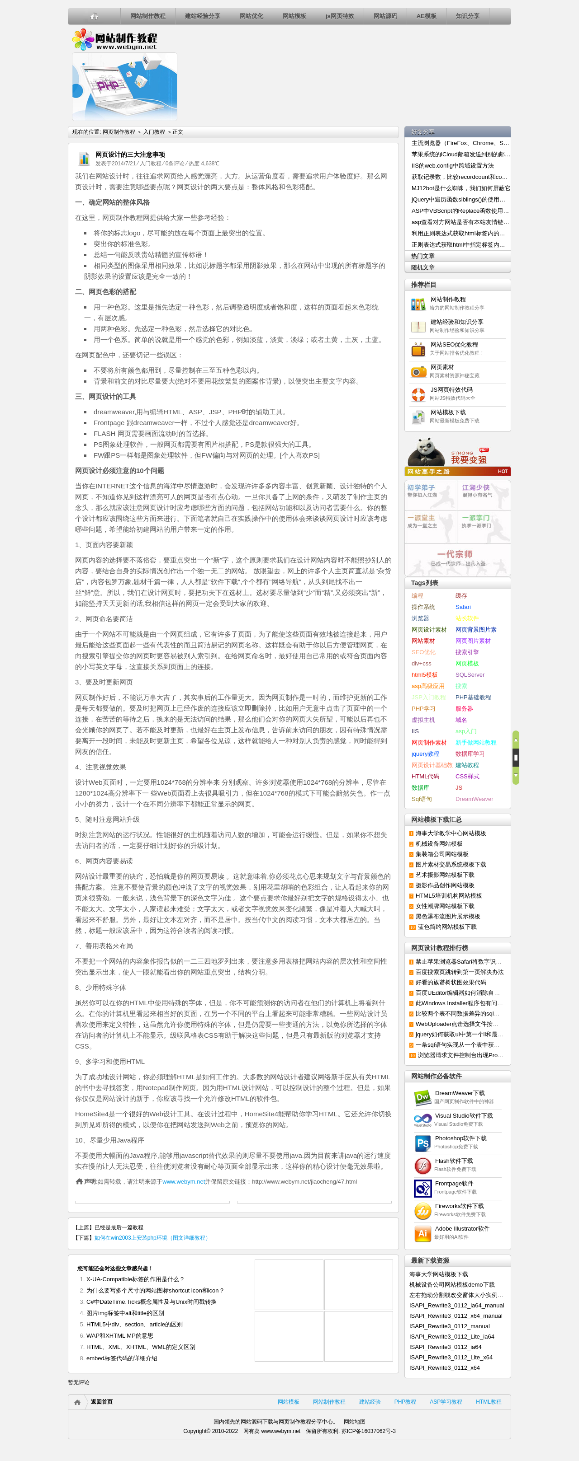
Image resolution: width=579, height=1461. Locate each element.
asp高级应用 (428, 686)
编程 (417, 595)
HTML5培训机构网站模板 (449, 895)
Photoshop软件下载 (461, 1138)
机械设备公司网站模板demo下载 (452, 1284)
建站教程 (467, 765)
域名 (461, 719)
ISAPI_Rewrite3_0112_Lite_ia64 (451, 1336)
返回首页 (102, 1402)
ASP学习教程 (446, 1402)
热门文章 (423, 256)
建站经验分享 (202, 16)
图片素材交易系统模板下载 (451, 864)
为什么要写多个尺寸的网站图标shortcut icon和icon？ (155, 1290)
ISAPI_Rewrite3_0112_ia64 (445, 1347)
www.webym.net (183, 1181)
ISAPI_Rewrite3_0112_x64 (444, 1367)
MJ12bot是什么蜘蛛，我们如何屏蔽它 (461, 188)
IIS (415, 731)
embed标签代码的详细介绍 (121, 1358)
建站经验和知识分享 (457, 321)
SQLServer (470, 674)
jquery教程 (425, 753)
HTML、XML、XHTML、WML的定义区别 (140, 1347)
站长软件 (467, 618)
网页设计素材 (429, 629)
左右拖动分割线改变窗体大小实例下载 (459, 1295)
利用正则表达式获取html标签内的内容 (461, 233)
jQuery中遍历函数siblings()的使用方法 (461, 199)
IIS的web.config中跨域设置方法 (453, 165)
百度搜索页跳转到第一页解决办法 (460, 972)
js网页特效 (340, 16)
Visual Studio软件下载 (464, 1115)
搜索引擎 (467, 652)
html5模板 (425, 674)
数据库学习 (470, 753)
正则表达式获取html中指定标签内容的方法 (461, 244)
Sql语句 (422, 799)
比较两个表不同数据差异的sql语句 (461, 1013)
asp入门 (466, 731)
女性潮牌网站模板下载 (445, 906)
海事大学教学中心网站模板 (451, 833)
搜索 (461, 686)
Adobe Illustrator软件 (462, 1228)
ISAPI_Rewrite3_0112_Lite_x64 (451, 1357)
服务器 (464, 708)
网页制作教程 (115, 39)
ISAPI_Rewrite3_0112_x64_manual (456, 1315)
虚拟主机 (423, 719)
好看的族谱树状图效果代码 (451, 982)
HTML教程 (489, 1402)
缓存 (461, 595)
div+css (422, 663)
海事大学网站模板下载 (438, 1274)
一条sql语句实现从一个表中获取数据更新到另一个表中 (487, 1044)
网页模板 (467, 663)
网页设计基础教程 (435, 765)
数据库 (420, 787)
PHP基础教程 (473, 697)
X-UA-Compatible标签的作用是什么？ (135, 1279)
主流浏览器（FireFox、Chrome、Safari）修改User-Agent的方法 (461, 143)
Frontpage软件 (454, 1183)
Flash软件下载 (454, 1160)
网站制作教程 (148, 16)
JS (459, 787)
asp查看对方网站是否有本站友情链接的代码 (461, 222)
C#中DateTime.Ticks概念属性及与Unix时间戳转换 (151, 1301)
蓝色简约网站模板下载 (447, 926)
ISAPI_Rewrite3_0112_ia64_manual (456, 1305)
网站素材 (423, 640)
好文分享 (423, 131)
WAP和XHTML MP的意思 (119, 1335)
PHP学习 (424, 708)
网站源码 (385, 16)
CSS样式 (467, 776)
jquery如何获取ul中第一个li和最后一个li (467, 1034)
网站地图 (354, 1422)
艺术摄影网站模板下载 (445, 874)
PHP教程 (405, 1402)
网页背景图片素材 (479, 629)
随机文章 (423, 267)
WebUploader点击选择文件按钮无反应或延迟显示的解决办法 (495, 1024)
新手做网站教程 (476, 742)
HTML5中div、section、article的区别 (134, 1324)
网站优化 (251, 16)
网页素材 (445, 367)
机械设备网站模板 (439, 843)
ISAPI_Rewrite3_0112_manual (449, 1326)
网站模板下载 (448, 412)
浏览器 (420, 618)
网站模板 (294, 16)
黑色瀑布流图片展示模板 (448, 916)
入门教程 (154, 132)
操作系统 (423, 607)
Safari (463, 607)
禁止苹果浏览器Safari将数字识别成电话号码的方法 (482, 961)
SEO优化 (424, 652)
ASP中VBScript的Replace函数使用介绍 (461, 210)
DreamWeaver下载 (460, 1093)
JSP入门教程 (429, 697)
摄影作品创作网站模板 (445, 885)
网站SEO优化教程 (454, 344)
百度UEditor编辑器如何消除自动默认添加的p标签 (480, 992)
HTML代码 (425, 776)
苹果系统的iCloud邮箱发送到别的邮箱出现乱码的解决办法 (461, 154)
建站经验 (370, 1402)
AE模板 (427, 16)
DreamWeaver (475, 799)
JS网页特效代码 (452, 389)
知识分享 (467, 16)
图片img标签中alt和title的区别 (125, 1313)
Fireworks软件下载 (459, 1206)
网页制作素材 (429, 742)
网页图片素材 (473, 640)
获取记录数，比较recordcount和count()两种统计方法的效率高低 (461, 176)
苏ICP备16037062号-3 (369, 1431)
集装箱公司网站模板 (442, 854)
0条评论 (175, 163)
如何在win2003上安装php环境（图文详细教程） (165, 148)
